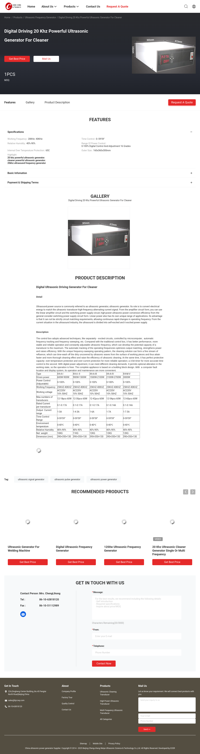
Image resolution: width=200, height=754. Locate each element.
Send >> (147, 729)
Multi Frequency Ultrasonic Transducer (111, 711)
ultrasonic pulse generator (67, 479)
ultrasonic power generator (103, 479)
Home (7, 17)
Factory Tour (67, 697)
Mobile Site (97, 743)
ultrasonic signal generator (31, 479)
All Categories (106, 719)
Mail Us (46, 58)
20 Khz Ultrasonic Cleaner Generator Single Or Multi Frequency (169, 550)
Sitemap (83, 743)
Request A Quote (182, 102)
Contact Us (66, 710)
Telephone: (98, 646)
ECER (172, 748)
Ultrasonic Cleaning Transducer (108, 693)
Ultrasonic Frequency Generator (40, 17)
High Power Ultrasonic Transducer (109, 702)
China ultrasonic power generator (39, 748)
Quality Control (68, 703)
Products (17, 17)
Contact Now (103, 663)
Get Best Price (17, 58)
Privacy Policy (114, 743)
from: (96, 629)
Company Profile (69, 691)
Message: (98, 592)
